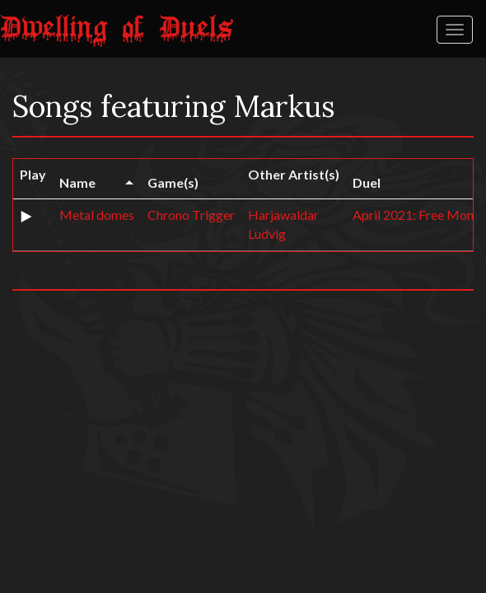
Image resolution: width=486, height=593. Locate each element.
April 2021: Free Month (419, 214)
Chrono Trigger (191, 214)
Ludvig (267, 233)
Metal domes (96, 214)
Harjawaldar (283, 214)
